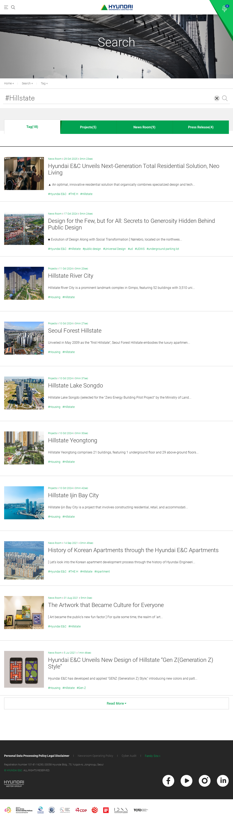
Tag (43, 83)
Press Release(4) (201, 127)
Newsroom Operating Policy (95, 755)
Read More (116, 703)
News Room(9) (144, 127)
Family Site (152, 756)
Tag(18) (32, 127)
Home (8, 83)
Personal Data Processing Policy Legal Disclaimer (36, 755)
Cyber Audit (129, 755)
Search (26, 83)
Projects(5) (88, 127)
